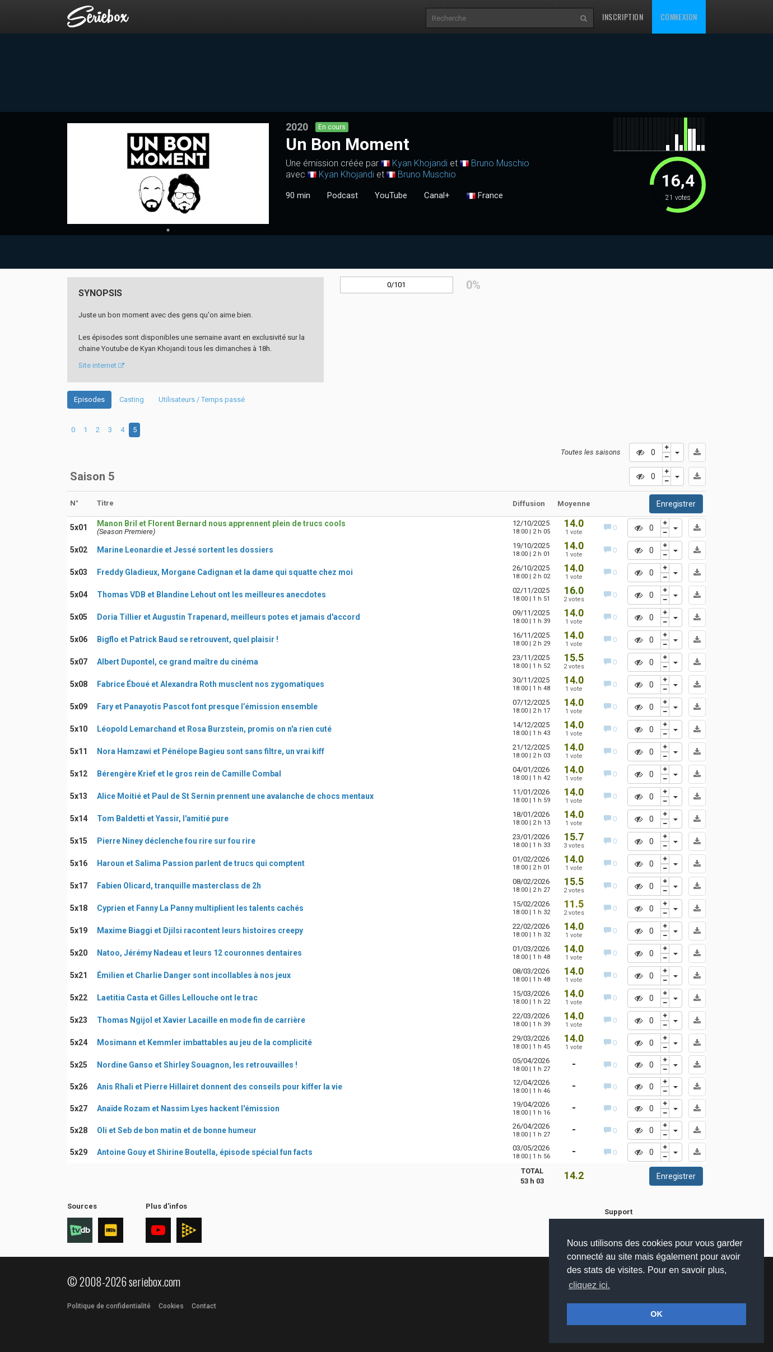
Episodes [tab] (89, 399)
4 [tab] (122, 429)
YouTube (391, 195)
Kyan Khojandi (420, 163)
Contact (204, 1306)
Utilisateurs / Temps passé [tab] (202, 399)
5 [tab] (135, 429)
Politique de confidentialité (109, 1306)
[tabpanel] (168, 173)
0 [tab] (73, 429)
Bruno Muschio (500, 163)
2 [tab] (98, 429)
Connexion (678, 16)
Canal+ (437, 195)
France (485, 195)
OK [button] (656, 1313)
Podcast (342, 195)
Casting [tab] (131, 399)
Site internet (101, 365)
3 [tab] (110, 429)
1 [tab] (168, 230)
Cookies (171, 1306)
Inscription (623, 16)
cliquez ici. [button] (589, 1285)
